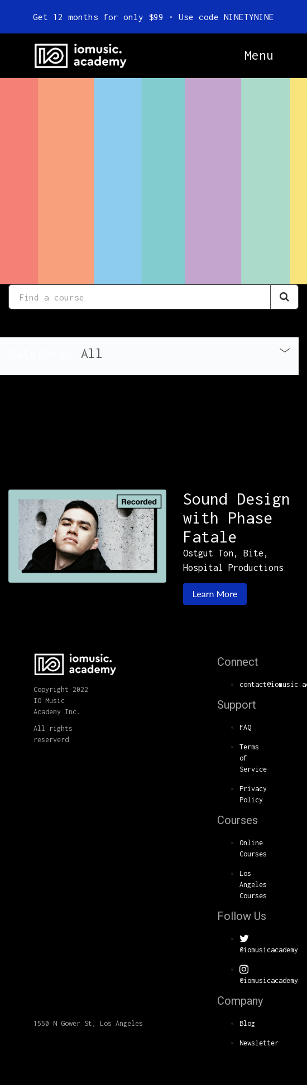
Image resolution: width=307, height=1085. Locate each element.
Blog (247, 1023)
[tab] (149, 356)
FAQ (245, 727)
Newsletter (259, 1043)
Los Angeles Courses (253, 884)
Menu (259, 55)
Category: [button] (55, 353)
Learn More (215, 593)
